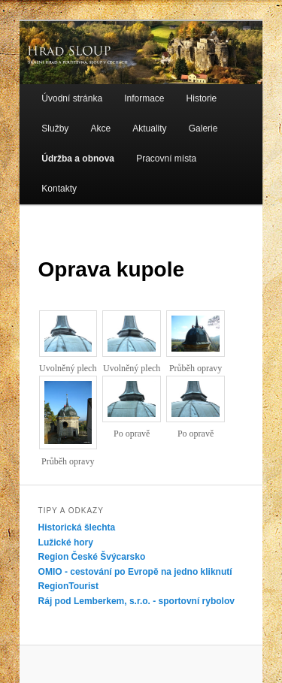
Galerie (203, 128)
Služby (54, 128)
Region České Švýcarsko (92, 557)
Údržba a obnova (77, 158)
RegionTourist (68, 586)
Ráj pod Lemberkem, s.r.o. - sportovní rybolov (136, 601)
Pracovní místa (166, 158)
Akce (100, 128)
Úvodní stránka (71, 98)
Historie (201, 98)
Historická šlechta (77, 527)
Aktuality (149, 128)
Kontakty (59, 188)
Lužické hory (65, 542)
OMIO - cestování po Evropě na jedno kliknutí (135, 572)
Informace (144, 98)
